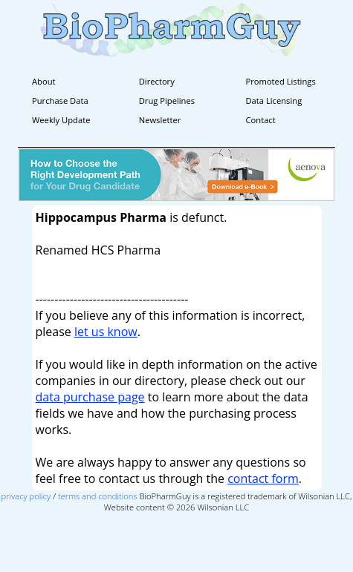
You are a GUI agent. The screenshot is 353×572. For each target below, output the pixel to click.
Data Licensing (274, 100)
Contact (261, 119)
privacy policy (26, 496)
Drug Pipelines (167, 100)
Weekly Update (61, 119)
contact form (263, 478)
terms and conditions (97, 496)
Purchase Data (60, 100)
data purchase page (90, 397)
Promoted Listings (281, 81)
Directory (157, 81)
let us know (105, 331)
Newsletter (160, 119)
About (44, 81)
